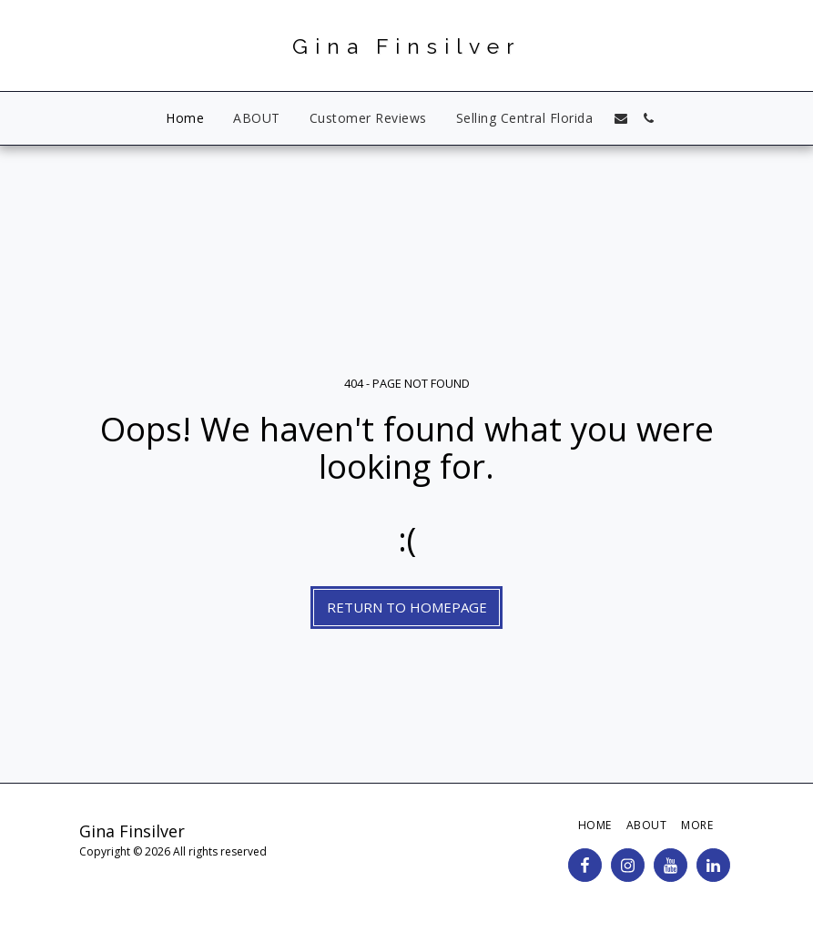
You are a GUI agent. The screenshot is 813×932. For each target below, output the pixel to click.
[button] (621, 118)
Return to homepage (407, 607)
